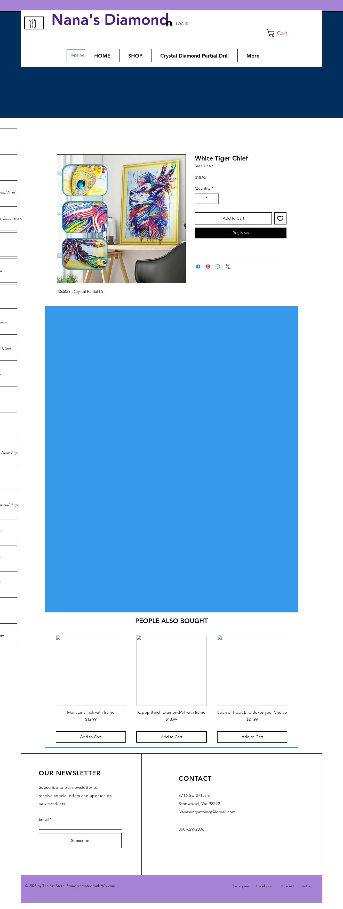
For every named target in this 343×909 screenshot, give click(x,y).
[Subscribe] (80, 840)
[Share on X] (228, 266)
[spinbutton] (207, 199)
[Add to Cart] (91, 737)
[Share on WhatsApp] (218, 266)
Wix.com (108, 885)
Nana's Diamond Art (126, 20)
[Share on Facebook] (198, 266)
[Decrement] (199, 199)
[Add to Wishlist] (280, 218)
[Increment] (214, 199)
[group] (171, 689)
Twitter (306, 886)
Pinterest (287, 886)
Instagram (241, 886)
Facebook (264, 886)
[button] (281, 33)
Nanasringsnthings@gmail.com (207, 811)
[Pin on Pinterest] (208, 266)
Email (44, 819)
